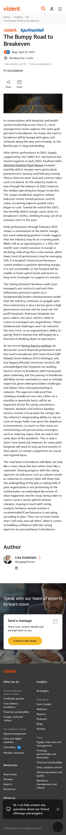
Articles (41, 728)
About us (9, 798)
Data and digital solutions (13, 740)
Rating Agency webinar (36, 345)
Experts (8, 784)
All (27, 17)
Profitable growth (14, 698)
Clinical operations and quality (49, 774)
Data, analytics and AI (49, 767)
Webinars (42, 709)
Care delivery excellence (11, 705)
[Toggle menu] (59, 9)
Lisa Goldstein (15, 70)
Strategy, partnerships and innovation (46, 754)
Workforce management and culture (47, 784)
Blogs (40, 723)
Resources (9, 789)
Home (7, 17)
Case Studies (44, 704)
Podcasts (42, 718)
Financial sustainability (16, 711)
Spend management (15, 733)
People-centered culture (13, 718)
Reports (41, 714)
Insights (18, 17)
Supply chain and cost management (49, 743)
